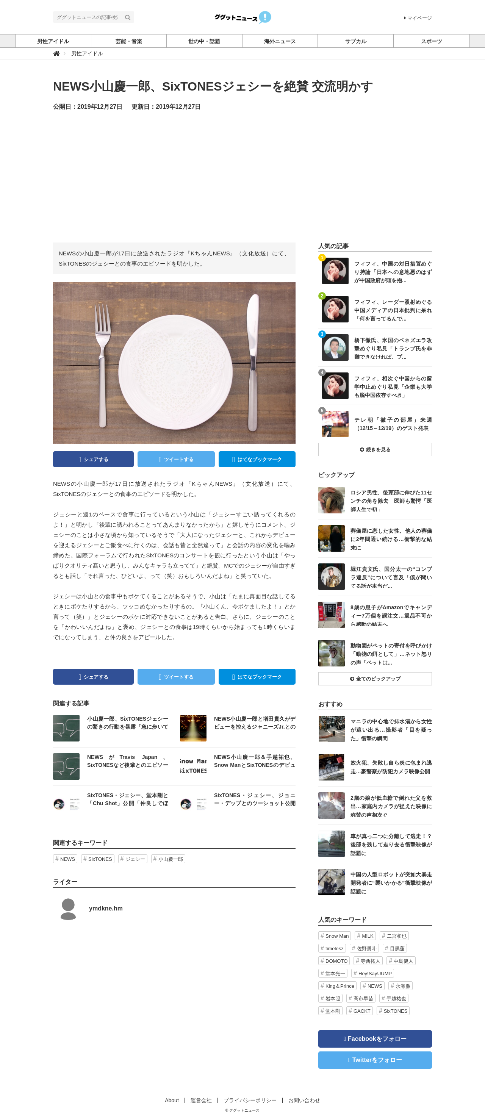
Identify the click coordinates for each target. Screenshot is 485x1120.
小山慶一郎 (170, 859)
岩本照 (332, 998)
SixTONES (100, 859)
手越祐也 (396, 998)
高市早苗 (363, 998)
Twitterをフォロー (377, 1060)
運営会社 (201, 1100)
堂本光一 (335, 973)
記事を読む (113, 728)
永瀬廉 (403, 986)
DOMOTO (336, 961)
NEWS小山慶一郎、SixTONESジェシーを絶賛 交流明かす (213, 86)
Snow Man (337, 936)
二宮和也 (397, 936)
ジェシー (135, 859)
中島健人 (403, 961)
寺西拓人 (370, 961)
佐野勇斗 (367, 948)
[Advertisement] (242, 176)
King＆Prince (339, 986)
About (172, 1100)
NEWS (67, 859)
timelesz (334, 948)
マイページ (418, 18)
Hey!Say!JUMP (375, 973)
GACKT (362, 1011)
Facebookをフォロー (377, 1039)
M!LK (367, 936)
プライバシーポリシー (250, 1100)
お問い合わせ (304, 1100)
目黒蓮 (397, 948)
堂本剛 (332, 1011)
